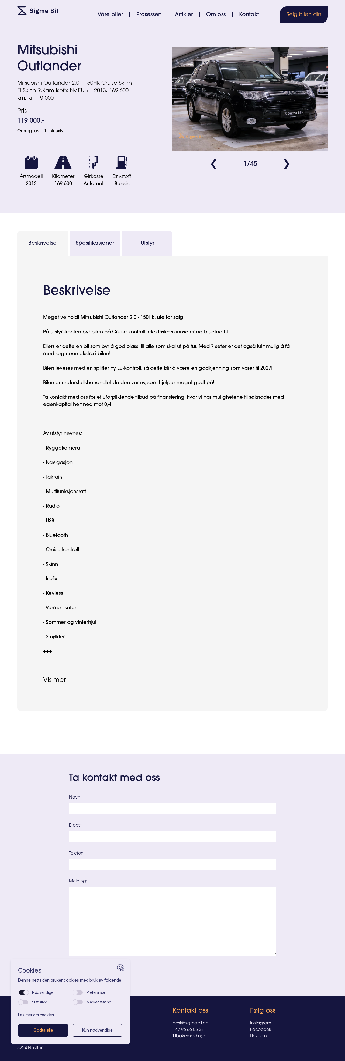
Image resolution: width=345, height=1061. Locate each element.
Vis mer (54, 680)
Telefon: (77, 853)
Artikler (184, 14)
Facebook (260, 1030)
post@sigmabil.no (190, 1023)
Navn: (75, 797)
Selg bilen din (304, 14)
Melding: (78, 881)
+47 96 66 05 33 (188, 1030)
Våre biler (110, 14)
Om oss (216, 14)
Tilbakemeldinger (190, 1036)
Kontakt (249, 14)
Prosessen (148, 14)
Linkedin (258, 1036)
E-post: (75, 825)
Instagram (260, 1023)
